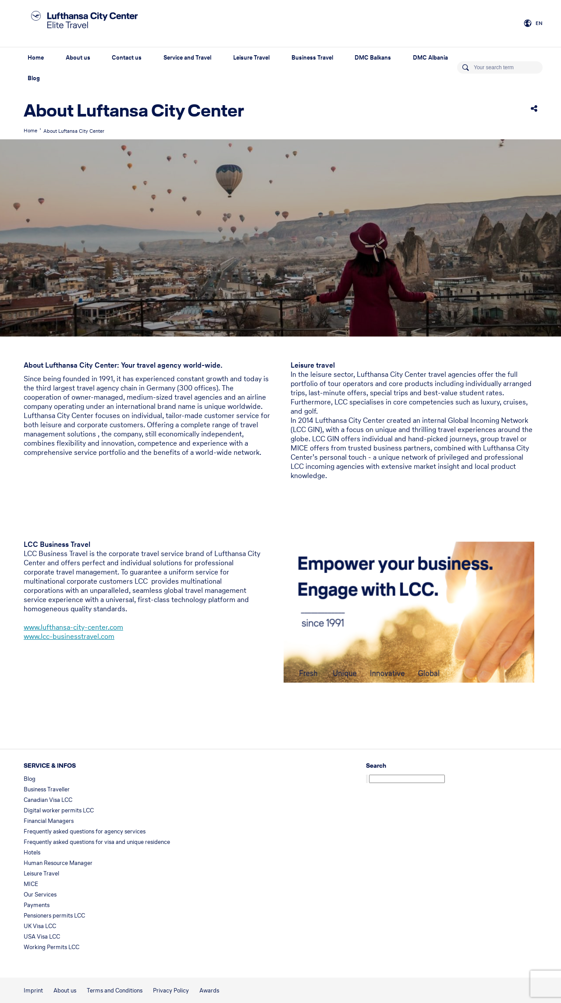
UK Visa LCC (40, 926)
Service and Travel (187, 57)
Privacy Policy (171, 990)
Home (36, 57)
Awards (209, 990)
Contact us (127, 57)
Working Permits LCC (51, 947)
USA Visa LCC (42, 936)
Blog (34, 78)
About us (78, 57)
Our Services (40, 894)
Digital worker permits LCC (59, 810)
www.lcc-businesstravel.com (69, 636)
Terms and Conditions (114, 990)
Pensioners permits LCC (54, 915)
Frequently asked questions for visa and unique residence (97, 842)
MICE (31, 884)
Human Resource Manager (58, 863)
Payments (37, 905)
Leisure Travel (251, 57)
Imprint (33, 990)
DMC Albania (430, 57)
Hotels (32, 852)
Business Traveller (47, 789)
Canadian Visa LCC (48, 800)
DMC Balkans (373, 57)
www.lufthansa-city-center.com (73, 627)
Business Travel (312, 57)
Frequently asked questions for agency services (85, 831)
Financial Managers (49, 821)
